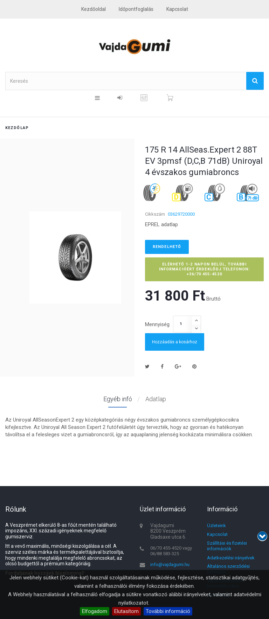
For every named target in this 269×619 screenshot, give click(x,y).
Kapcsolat (217, 534)
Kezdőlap (17, 128)
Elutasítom (126, 611)
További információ (168, 611)
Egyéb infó (117, 399)
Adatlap (155, 399)
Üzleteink (216, 525)
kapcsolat (177, 9)
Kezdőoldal (93, 9)
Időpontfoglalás (136, 9)
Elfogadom (94, 611)
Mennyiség (157, 324)
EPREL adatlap (161, 224)
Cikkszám (155, 214)
